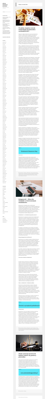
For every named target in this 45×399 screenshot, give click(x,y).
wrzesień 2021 (4, 104)
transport (4, 207)
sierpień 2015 (4, 176)
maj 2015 (4, 180)
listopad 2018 (4, 136)
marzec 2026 (4, 43)
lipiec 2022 (4, 91)
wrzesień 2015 (4, 174)
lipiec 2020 (4, 121)
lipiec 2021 (4, 107)
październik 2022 (5, 88)
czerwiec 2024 (4, 67)
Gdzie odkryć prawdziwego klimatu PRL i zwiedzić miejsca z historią (6, 28)
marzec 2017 (4, 156)
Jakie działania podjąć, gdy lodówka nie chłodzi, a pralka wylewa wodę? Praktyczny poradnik (6, 21)
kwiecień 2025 (4, 55)
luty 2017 (4, 157)
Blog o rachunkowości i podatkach (35, 328)
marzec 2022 (4, 96)
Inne (3, 195)
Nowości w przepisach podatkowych (29, 305)
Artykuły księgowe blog (28, 328)
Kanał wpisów (4, 219)
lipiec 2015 (4, 177)
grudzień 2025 (4, 47)
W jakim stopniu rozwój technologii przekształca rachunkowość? (27, 29)
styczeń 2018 (4, 145)
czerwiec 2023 (4, 80)
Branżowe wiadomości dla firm (22, 329)
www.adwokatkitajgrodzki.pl (29, 373)
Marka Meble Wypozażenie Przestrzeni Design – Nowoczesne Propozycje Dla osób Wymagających (6, 25)
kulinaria (4, 197)
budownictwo (4, 191)
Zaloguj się (4, 218)
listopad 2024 (4, 60)
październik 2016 (5, 161)
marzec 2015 (4, 182)
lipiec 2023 (4, 79)
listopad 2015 (4, 172)
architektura (4, 187)
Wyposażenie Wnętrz (5, 211)
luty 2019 (4, 132)
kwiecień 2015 (4, 181)
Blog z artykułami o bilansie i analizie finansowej (29, 174)
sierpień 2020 (4, 120)
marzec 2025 (4, 56)
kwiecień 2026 (4, 42)
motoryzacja (4, 198)
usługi (3, 210)
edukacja (4, 194)
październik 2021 (5, 103)
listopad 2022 (4, 87)
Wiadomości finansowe (24, 175)
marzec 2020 (4, 124)
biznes (3, 190)
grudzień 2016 (4, 160)
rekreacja (4, 203)
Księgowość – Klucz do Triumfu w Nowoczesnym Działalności (27, 200)
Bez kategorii (4, 189)
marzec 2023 (4, 84)
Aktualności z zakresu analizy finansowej (33, 172)
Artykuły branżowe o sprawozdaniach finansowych (25, 173)
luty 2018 (4, 144)
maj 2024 (4, 68)
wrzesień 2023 (4, 76)
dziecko (4, 193)
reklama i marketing (5, 202)
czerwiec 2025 (4, 52)
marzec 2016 (4, 168)
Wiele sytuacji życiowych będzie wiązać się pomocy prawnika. (27, 355)
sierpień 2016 (4, 164)
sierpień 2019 (4, 128)
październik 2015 (5, 173)
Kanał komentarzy (5, 220)
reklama (4, 201)
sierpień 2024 (4, 64)
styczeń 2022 (4, 99)
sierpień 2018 (4, 137)
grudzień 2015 (4, 170)
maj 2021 (4, 109)
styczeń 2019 (4, 133)
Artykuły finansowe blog (34, 173)
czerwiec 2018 (4, 140)
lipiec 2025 (4, 51)
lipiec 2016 (4, 165)
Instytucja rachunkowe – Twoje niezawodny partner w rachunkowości (7, 18)
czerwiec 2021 (4, 108)
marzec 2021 (4, 112)
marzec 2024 (4, 71)
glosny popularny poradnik (5, 5)
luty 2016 (4, 169)
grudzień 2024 (4, 59)
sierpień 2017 (4, 149)
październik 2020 (5, 117)
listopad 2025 (4, 48)
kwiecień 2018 (4, 141)
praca (3, 199)
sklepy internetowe (5, 206)
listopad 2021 (4, 101)
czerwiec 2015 (4, 178)
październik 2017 (5, 148)
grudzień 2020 (4, 116)
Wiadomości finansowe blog (29, 151)
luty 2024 (4, 72)
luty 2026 (4, 44)
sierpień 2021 (4, 105)
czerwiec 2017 (4, 152)
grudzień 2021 (4, 100)
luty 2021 (4, 113)
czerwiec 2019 (4, 129)
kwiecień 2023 (4, 83)
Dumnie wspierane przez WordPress (23, 397)
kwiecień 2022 (4, 95)
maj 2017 (4, 153)
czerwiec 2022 (4, 92)
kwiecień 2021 (4, 111)
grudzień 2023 (4, 75)
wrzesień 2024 (4, 63)
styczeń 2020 (4, 125)
